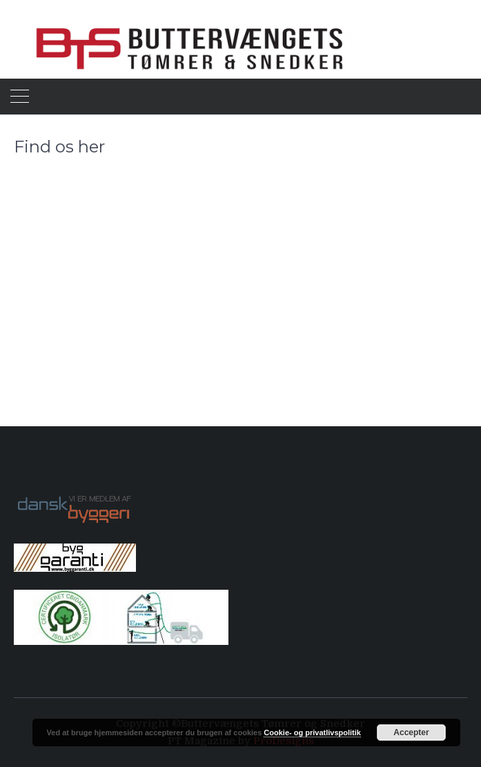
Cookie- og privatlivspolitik (312, 732)
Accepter (411, 732)
